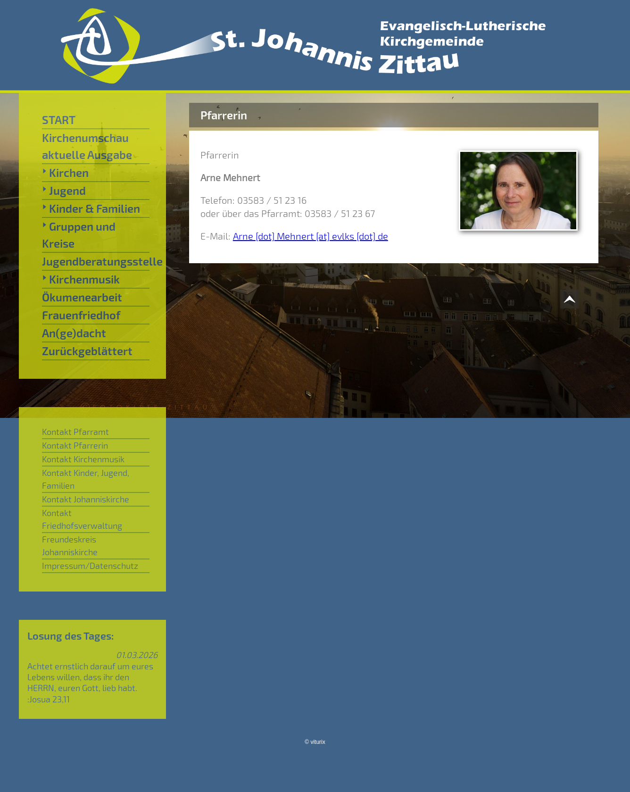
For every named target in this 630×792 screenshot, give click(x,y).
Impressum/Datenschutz (90, 565)
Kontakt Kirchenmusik (83, 459)
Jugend (64, 190)
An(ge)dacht (74, 333)
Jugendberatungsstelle (96, 261)
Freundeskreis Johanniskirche (70, 545)
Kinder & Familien (91, 208)
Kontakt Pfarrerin (75, 445)
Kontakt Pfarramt (75, 431)
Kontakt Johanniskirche (85, 499)
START (58, 119)
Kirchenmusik (81, 279)
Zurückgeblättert (87, 351)
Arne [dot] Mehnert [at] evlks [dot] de (310, 236)
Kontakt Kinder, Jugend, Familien (85, 479)
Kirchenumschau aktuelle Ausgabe (87, 146)
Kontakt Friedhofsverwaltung (82, 519)
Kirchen (65, 172)
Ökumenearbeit (82, 297)
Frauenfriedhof (81, 315)
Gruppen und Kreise (79, 234)
